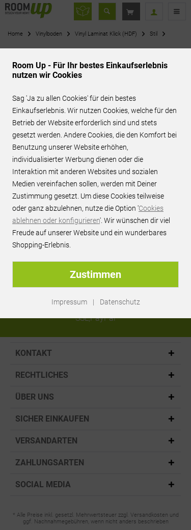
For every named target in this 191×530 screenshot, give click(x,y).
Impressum (69, 302)
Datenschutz (120, 302)
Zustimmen (95, 274)
